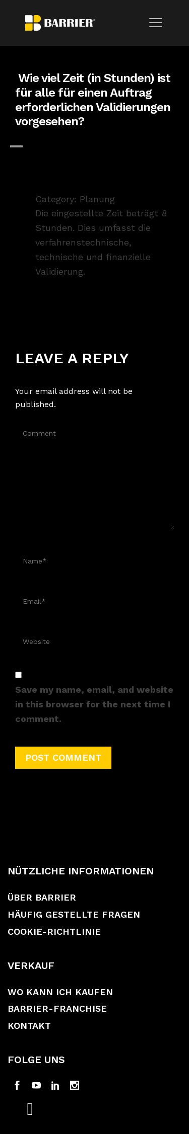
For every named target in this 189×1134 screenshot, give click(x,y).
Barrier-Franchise (57, 1008)
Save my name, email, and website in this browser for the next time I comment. (94, 704)
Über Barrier (42, 897)
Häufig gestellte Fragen (74, 914)
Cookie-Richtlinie (54, 931)
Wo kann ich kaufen (60, 992)
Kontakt (29, 1025)
